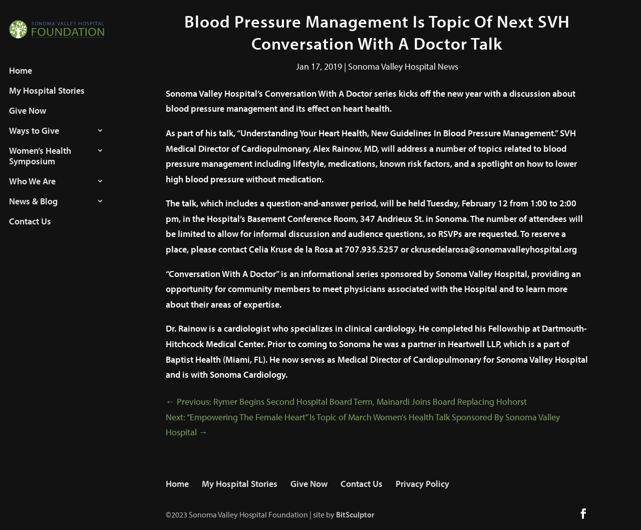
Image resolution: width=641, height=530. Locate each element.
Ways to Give (34, 140)
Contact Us (30, 230)
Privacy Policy (422, 483)
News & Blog (33, 210)
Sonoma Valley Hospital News (403, 66)
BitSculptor (355, 514)
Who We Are (32, 190)
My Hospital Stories (47, 100)
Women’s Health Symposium (40, 165)
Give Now (27, 120)
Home (20, 80)
